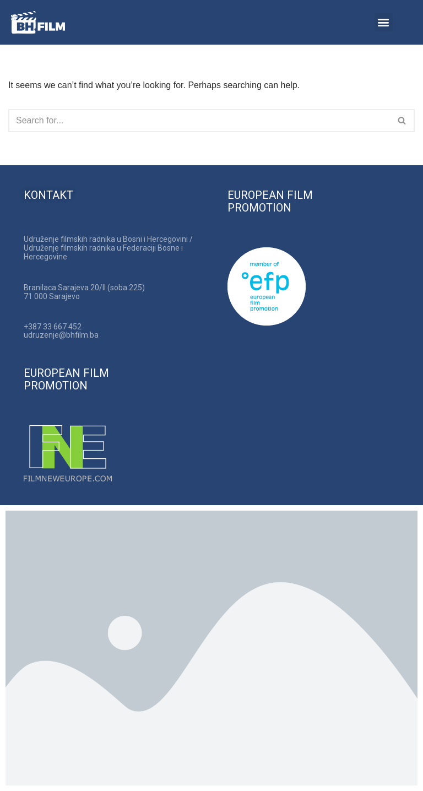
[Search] (199, 120)
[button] (384, 22)
